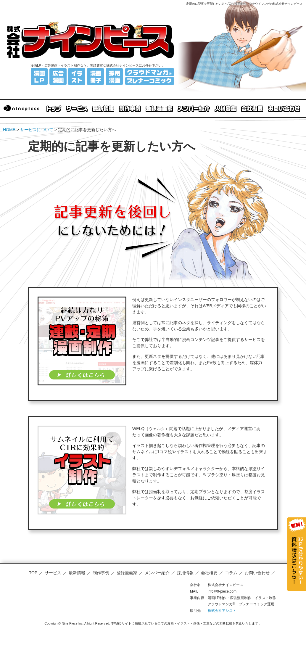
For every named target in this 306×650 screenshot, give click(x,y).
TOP (33, 572)
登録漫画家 (127, 572)
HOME (9, 129)
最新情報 (77, 572)
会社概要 (209, 572)
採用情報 (185, 572)
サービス (53, 572)
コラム (231, 572)
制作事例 (101, 572)
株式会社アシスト (222, 611)
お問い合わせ (257, 572)
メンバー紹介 (157, 572)
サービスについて (36, 129)
